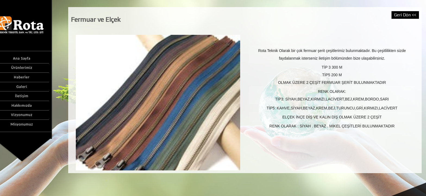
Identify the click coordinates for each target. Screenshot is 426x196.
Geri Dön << (405, 14)
